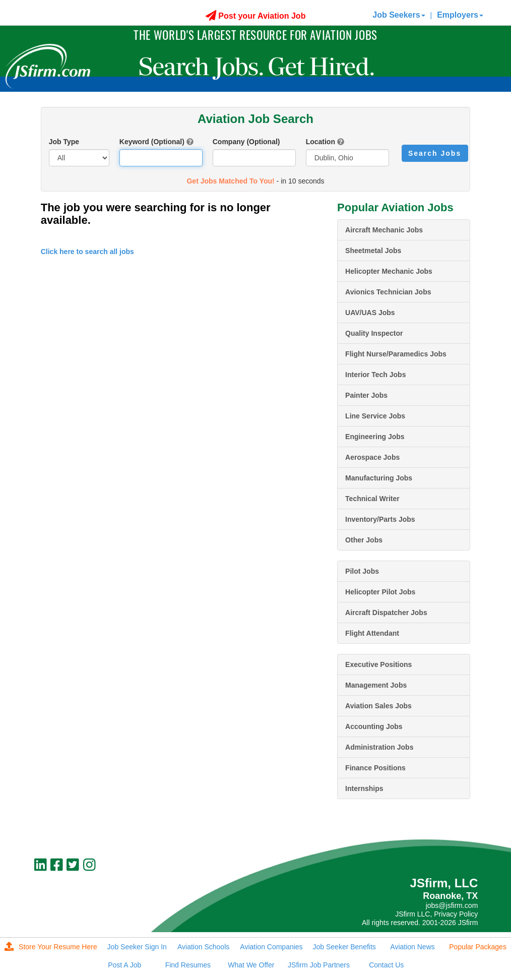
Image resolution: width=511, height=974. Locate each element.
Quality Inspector (374, 333)
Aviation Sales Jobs (378, 706)
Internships (364, 788)
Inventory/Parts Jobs (380, 519)
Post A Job (124, 965)
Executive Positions (378, 664)
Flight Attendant (372, 633)
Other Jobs (363, 540)
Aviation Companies (271, 947)
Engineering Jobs (374, 437)
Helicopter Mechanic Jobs (388, 271)
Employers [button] (460, 15)
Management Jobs (376, 685)
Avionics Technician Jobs (388, 292)
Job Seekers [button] (398, 15)
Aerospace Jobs (372, 457)
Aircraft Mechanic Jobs (384, 230)
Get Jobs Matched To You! (230, 181)
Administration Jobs (379, 747)
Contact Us (386, 965)
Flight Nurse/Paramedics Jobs (395, 354)
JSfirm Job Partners (319, 965)
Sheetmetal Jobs (373, 251)
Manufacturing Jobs (378, 478)
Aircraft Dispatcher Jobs (386, 612)
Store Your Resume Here (51, 947)
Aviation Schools (203, 947)
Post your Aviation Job (256, 16)
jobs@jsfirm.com (452, 905)
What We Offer (251, 965)
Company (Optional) (246, 142)
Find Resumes (188, 965)
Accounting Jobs (374, 726)
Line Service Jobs (375, 416)
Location (320, 142)
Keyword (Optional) (151, 142)
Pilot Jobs (362, 571)
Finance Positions (375, 768)
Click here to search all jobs (87, 252)
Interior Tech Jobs (375, 375)
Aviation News (412, 947)
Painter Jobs (366, 395)
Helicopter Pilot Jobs (380, 592)
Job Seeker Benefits (344, 947)
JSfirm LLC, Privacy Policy (436, 914)
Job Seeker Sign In (137, 947)
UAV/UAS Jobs (370, 313)
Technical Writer (372, 499)
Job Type (64, 142)
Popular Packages (477, 947)
